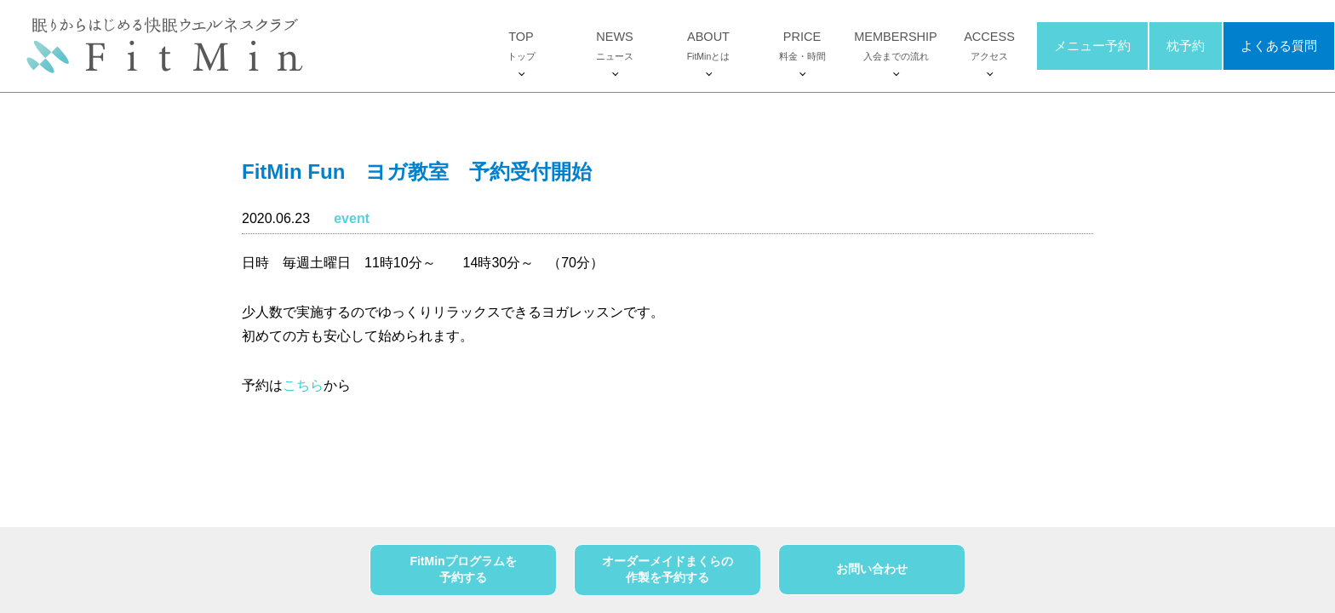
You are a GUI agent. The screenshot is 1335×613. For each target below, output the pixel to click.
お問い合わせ (872, 569)
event (352, 218)
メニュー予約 (1092, 46)
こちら (303, 385)
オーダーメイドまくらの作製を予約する (667, 569)
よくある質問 (1278, 46)
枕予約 (1185, 46)
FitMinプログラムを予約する (463, 569)
